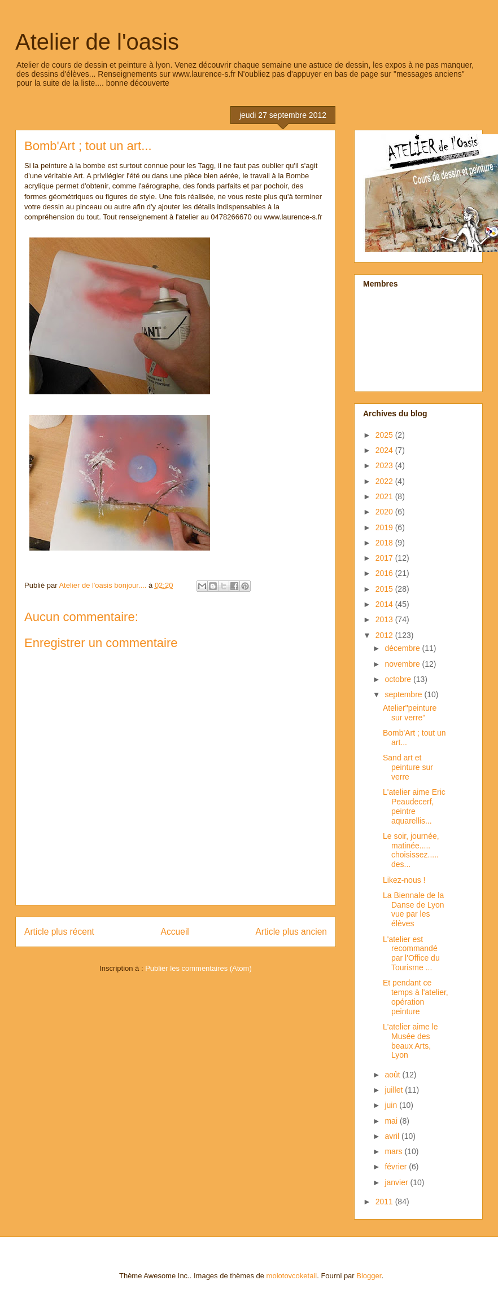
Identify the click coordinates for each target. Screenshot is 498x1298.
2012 (385, 635)
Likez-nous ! (404, 880)
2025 (385, 434)
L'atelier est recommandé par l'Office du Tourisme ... (411, 953)
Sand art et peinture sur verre (408, 767)
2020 (385, 511)
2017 (385, 557)
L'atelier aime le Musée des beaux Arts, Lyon (410, 1040)
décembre (403, 648)
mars (394, 1151)
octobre (399, 679)
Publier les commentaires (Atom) (198, 968)
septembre (404, 694)
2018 (385, 542)
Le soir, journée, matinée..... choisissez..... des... (411, 850)
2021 (385, 496)
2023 (385, 465)
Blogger (368, 1275)
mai (392, 1120)
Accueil (175, 931)
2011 (385, 1201)
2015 (385, 588)
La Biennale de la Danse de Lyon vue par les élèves (413, 909)
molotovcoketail (292, 1275)
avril (393, 1136)
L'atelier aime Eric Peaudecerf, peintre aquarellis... (414, 806)
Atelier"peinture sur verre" (409, 712)
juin (392, 1105)
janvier (397, 1182)
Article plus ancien (291, 931)
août (393, 1074)
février (397, 1166)
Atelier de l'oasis (97, 41)
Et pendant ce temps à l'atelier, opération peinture (415, 996)
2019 (385, 527)
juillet (395, 1089)
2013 (385, 619)
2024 (385, 450)
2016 (385, 573)
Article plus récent (59, 931)
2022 (385, 481)
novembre (403, 663)
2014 (385, 604)
